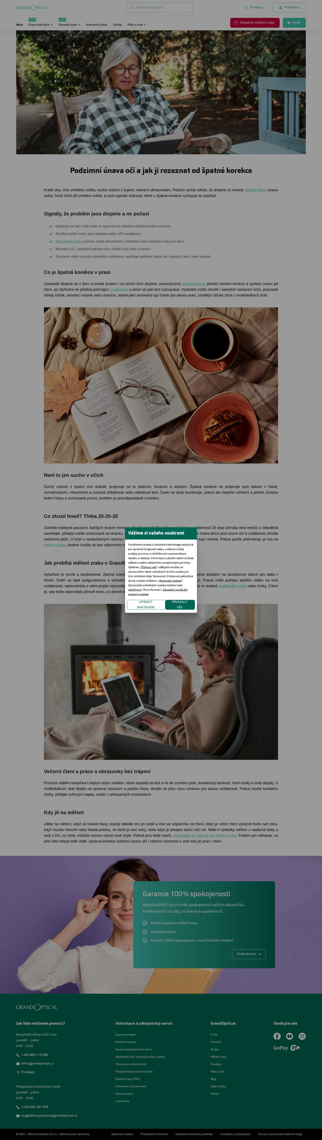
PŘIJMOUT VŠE (214, 591)
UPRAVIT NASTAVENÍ (111, 591)
